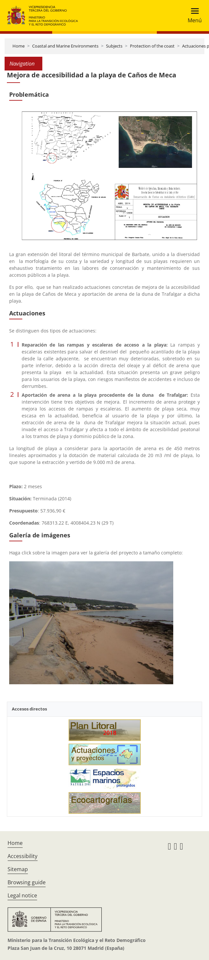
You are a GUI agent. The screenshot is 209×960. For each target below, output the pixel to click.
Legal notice (22, 895)
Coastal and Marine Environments (65, 46)
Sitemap (18, 869)
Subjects (114, 46)
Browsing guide (27, 882)
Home (18, 46)
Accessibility (22, 856)
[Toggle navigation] (192, 15)
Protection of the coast (152, 46)
